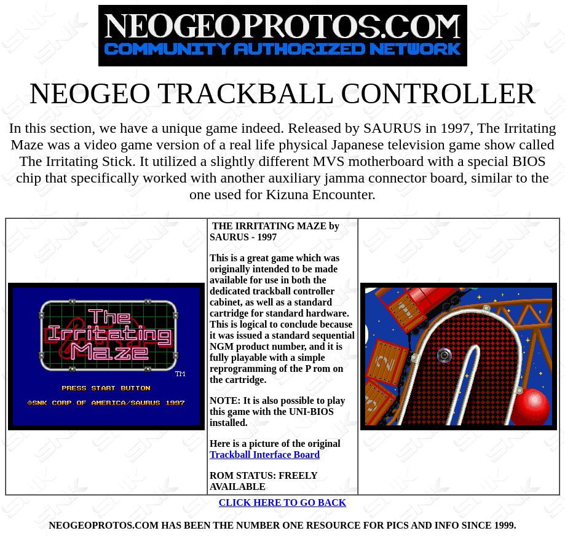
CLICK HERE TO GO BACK (282, 502)
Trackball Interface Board (265, 454)
